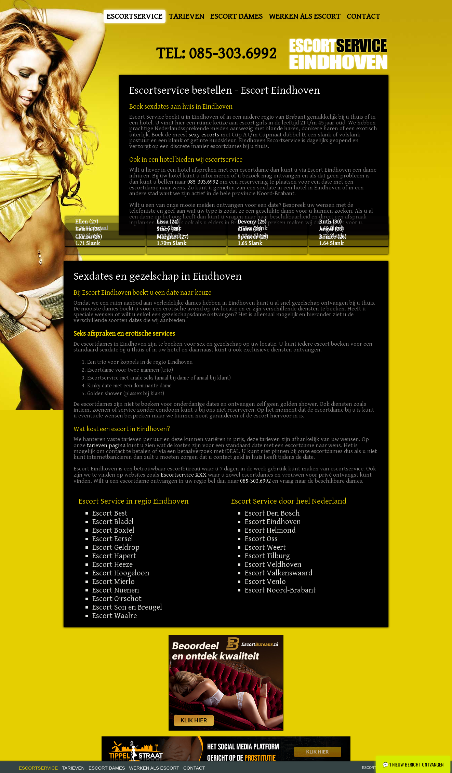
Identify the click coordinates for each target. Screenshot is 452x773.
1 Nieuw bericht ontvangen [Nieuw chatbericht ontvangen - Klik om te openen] (413, 764)
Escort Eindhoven (273, 521)
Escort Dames (236, 16)
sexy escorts (204, 134)
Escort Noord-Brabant (280, 590)
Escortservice (134, 16)
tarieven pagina (106, 445)
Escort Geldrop (115, 547)
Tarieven (186, 16)
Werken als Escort (305, 16)
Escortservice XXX (184, 474)
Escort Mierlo (113, 581)
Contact (363, 16)
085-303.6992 (233, 53)
